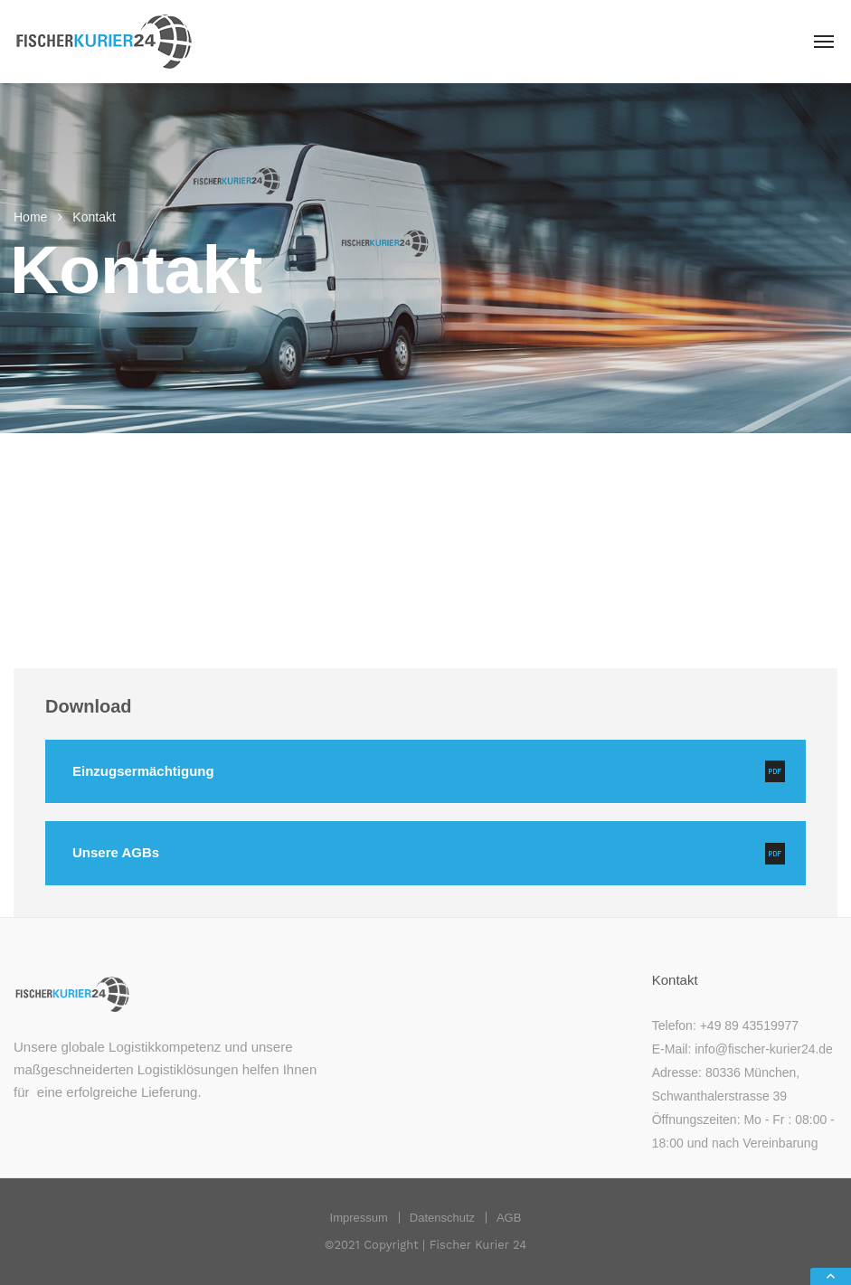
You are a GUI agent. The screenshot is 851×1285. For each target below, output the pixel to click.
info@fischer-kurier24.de (764, 1049)
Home (30, 217)
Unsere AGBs (115, 852)
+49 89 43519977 (749, 1025)
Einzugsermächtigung (143, 771)
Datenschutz (442, 1217)
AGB (508, 1217)
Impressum (359, 1217)
